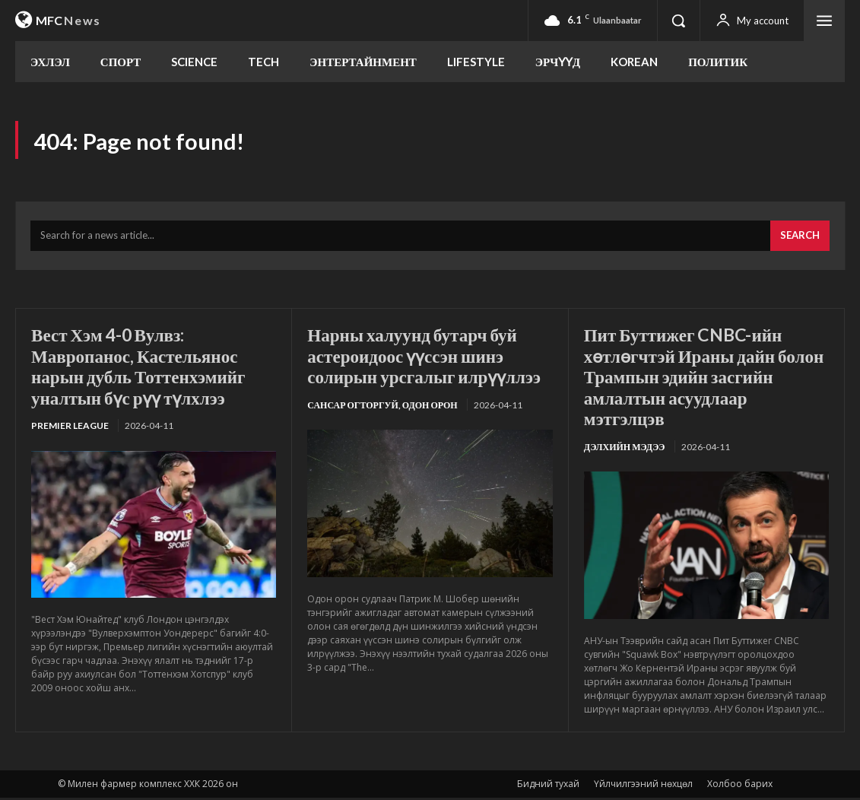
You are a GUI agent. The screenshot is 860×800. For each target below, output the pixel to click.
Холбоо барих (740, 785)
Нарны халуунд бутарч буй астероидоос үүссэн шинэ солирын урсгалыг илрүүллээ (429, 357)
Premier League (70, 428)
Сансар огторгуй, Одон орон (382, 407)
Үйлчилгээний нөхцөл (643, 785)
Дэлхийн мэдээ (624, 449)
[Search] (800, 239)
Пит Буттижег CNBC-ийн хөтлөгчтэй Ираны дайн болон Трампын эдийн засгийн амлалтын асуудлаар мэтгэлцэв (703, 378)
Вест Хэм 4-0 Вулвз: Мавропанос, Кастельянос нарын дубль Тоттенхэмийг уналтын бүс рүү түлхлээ (143, 368)
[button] (678, 20)
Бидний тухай (548, 785)
